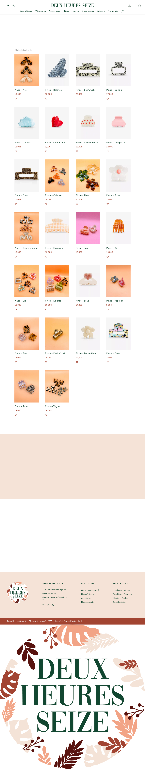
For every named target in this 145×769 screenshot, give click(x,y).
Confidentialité (119, 602)
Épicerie (101, 11)
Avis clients (86, 598)
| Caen (54, 589)
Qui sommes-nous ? (90, 590)
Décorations (88, 11)
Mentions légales (120, 598)
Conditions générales (122, 594)
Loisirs (75, 11)
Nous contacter (88, 602)
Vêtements (40, 11)
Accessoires (54, 11)
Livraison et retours (121, 590)
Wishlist (135, 8)
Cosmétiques (26, 11)
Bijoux (66, 11)
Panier (140, 8)
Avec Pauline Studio (74, 621)
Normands (113, 11)
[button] (15, 98)
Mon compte (130, 8)
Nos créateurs (87, 594)
